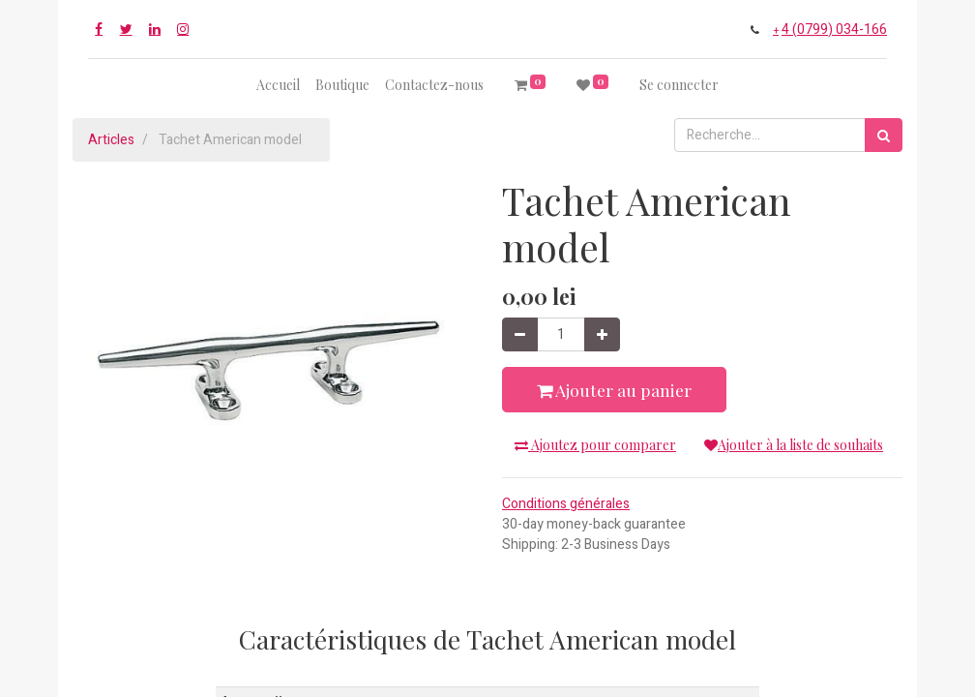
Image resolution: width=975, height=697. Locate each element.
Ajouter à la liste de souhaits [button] (793, 445)
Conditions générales (566, 504)
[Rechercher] (883, 135)
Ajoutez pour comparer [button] (595, 445)
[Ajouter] (602, 334)
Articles (111, 140)
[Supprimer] (520, 334)
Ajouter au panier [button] (614, 390)
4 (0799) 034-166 (834, 29)
